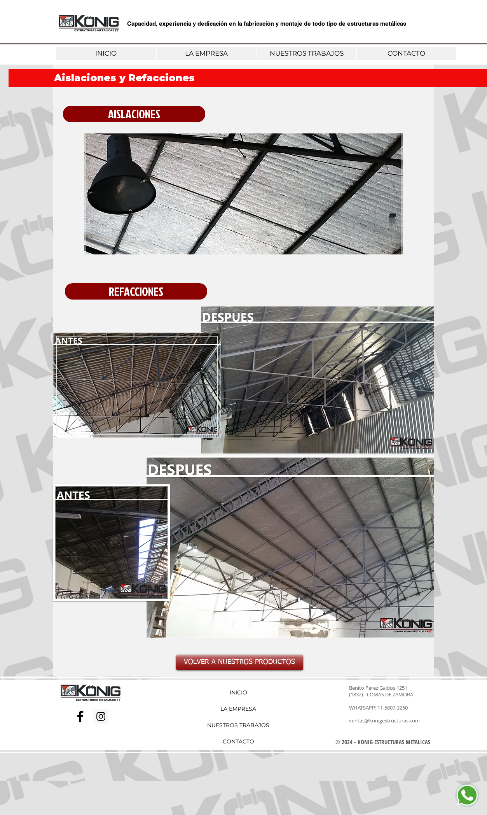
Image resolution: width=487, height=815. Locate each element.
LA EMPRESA (238, 708)
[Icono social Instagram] (100, 716)
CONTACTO (238, 741)
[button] (134, 114)
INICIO (238, 692)
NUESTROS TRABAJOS (238, 725)
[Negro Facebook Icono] (80, 716)
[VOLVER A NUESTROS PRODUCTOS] (239, 662)
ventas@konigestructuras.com (384, 720)
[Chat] (467, 795)
